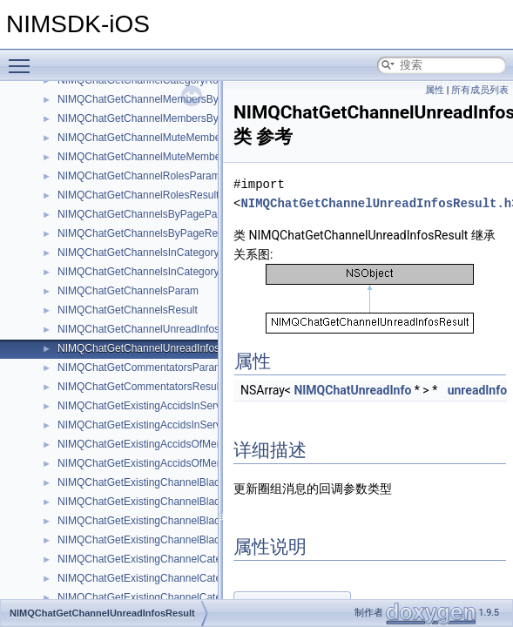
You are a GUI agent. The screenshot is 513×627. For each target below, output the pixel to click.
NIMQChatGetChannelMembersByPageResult (165, 118)
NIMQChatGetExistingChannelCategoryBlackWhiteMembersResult (212, 578)
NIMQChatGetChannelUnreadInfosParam (153, 329)
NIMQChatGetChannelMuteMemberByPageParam (174, 137)
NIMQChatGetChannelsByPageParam (146, 214)
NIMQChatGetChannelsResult (127, 310)
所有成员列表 (480, 90)
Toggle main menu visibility (23, 58)
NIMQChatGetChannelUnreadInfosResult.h (375, 203)
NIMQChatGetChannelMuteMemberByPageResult (173, 157)
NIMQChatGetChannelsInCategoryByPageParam (172, 252)
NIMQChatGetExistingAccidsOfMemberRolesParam (177, 444)
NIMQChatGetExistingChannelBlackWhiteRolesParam (183, 521)
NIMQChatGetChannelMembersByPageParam (165, 99)
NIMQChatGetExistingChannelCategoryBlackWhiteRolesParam (204, 597)
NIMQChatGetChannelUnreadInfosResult (153, 348)
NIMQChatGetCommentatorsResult (139, 387)
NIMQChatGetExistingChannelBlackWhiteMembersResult (191, 502)
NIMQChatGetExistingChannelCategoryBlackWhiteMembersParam (212, 559)
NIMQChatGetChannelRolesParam (138, 176)
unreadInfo (477, 390)
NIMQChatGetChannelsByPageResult (145, 233)
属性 (434, 90)
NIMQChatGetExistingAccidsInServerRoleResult (169, 425)
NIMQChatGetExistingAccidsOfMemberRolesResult (177, 463)
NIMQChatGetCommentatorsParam (140, 367)
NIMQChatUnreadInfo (352, 390)
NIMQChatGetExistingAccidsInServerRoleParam (170, 406)
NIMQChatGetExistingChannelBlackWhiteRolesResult (182, 540)
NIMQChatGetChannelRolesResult (138, 195)
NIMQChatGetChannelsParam (128, 291)
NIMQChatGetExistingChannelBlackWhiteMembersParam (191, 482)
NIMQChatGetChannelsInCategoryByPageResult (171, 272)
